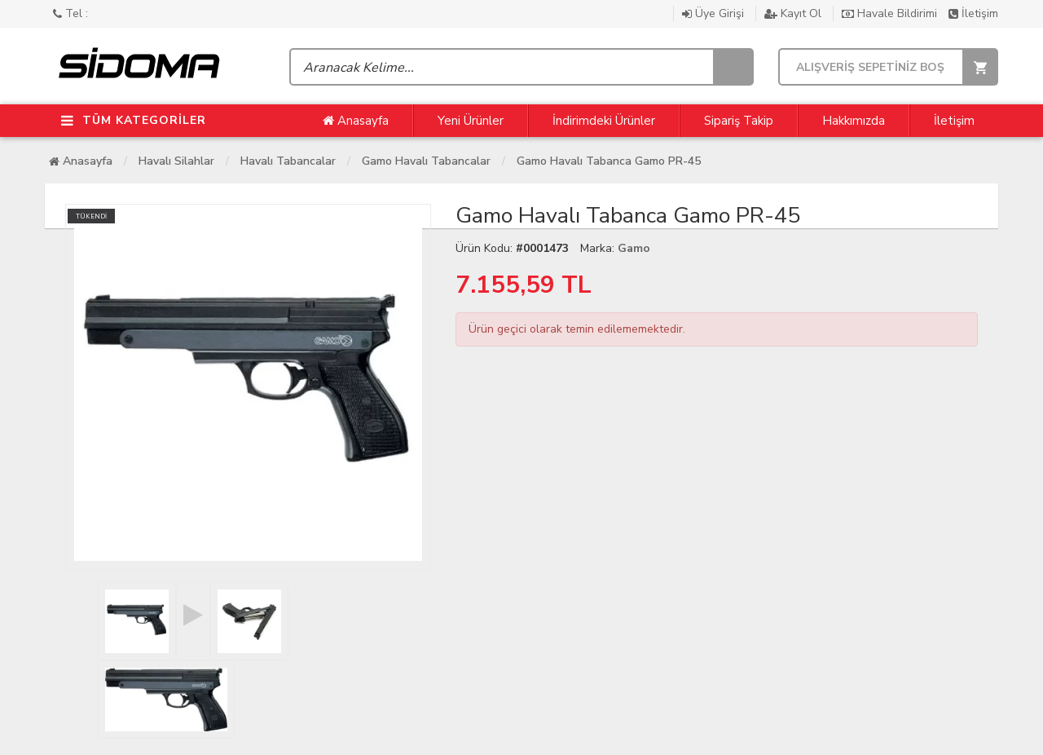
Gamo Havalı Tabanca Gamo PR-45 (609, 161)
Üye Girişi (714, 13)
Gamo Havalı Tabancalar (426, 161)
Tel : (70, 13)
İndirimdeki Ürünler (603, 121)
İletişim (973, 13)
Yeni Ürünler (471, 121)
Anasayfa (356, 121)
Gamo (634, 248)
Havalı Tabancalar (288, 161)
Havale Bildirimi (891, 13)
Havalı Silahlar (176, 161)
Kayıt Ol (794, 13)
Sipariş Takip (738, 121)
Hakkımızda (853, 121)
